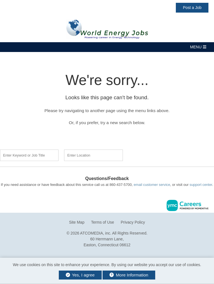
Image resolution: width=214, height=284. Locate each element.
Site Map (76, 222)
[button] (107, 47)
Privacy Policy (133, 222)
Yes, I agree (80, 275)
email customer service (152, 185)
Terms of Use (102, 222)
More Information (129, 275)
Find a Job (160, 154)
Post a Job (192, 7)
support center (200, 185)
